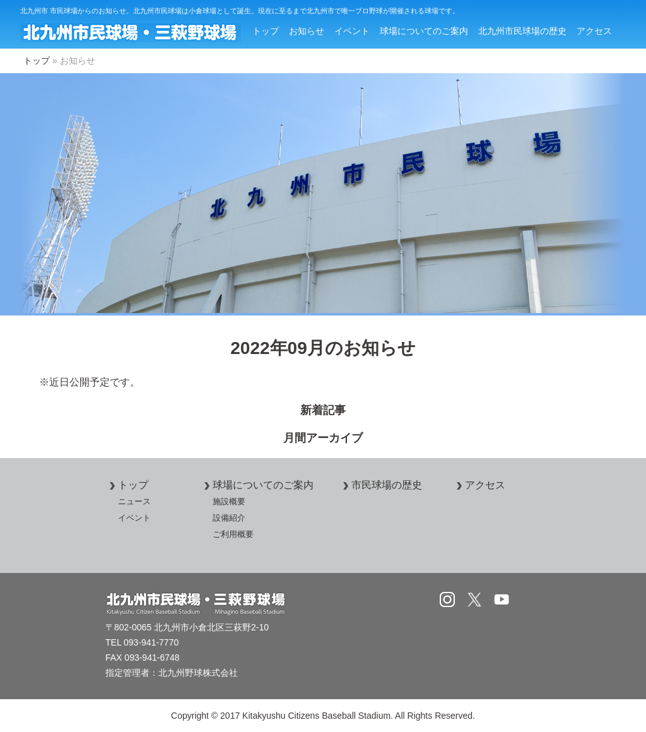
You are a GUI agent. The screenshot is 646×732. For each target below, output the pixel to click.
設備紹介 (229, 517)
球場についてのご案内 (424, 31)
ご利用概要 (233, 534)
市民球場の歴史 (380, 485)
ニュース (134, 501)
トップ (265, 31)
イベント (352, 31)
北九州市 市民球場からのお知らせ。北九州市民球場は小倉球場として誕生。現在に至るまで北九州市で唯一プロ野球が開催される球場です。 (239, 11)
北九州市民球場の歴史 (522, 31)
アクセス (594, 31)
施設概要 (229, 501)
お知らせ (306, 31)
